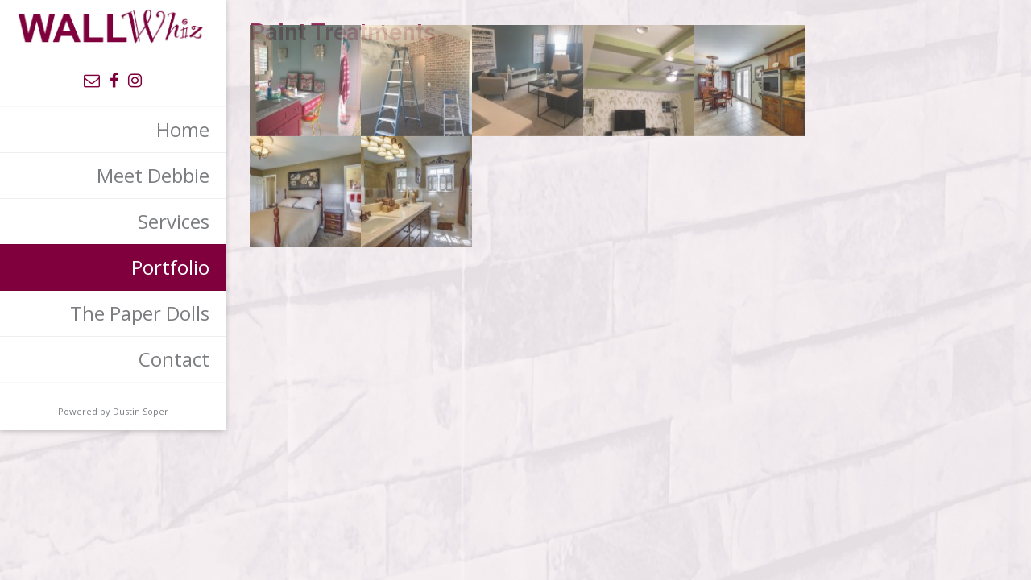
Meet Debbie (153, 175)
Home (182, 129)
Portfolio (170, 267)
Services (173, 221)
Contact (174, 359)
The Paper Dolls (139, 313)
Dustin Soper (140, 411)
